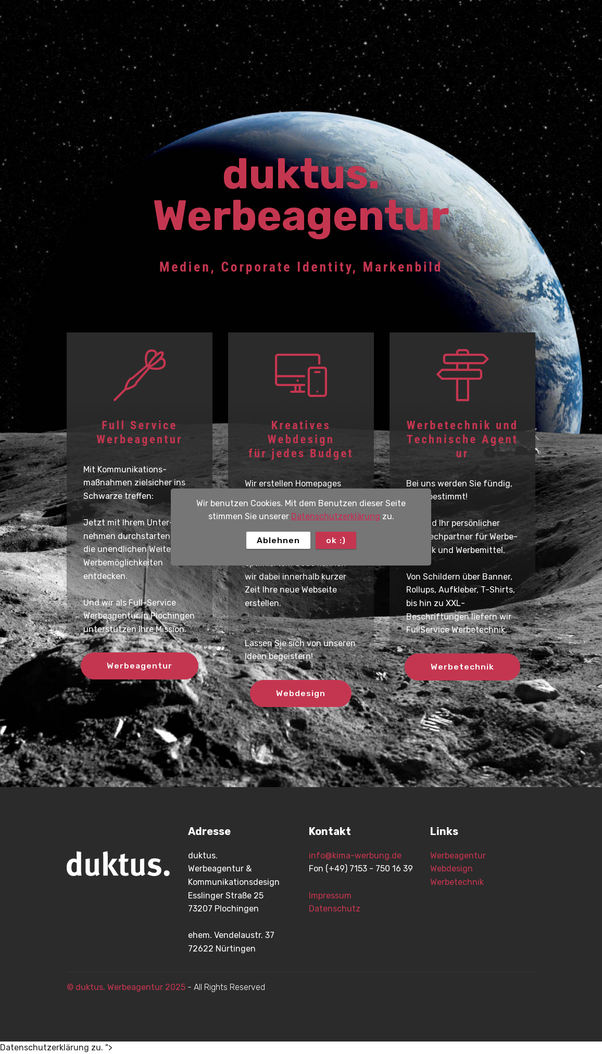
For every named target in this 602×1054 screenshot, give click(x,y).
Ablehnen (278, 540)
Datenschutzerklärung (335, 516)
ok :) (336, 540)
